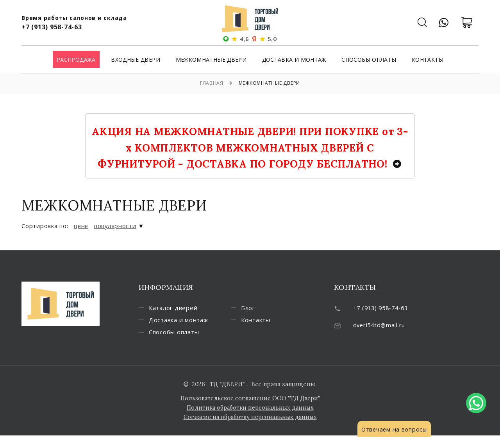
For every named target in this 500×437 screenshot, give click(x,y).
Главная (211, 83)
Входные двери (135, 60)
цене (81, 226)
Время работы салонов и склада (74, 17)
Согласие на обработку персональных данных (250, 418)
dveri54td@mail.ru (380, 324)
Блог (251, 308)
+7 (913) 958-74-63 (51, 27)
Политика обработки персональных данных (250, 409)
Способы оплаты (368, 60)
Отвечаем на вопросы (395, 429)
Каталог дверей (176, 308)
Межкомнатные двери (211, 60)
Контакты (427, 60)
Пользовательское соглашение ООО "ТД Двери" (250, 399)
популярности (116, 226)
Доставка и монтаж (294, 60)
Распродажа (76, 60)
